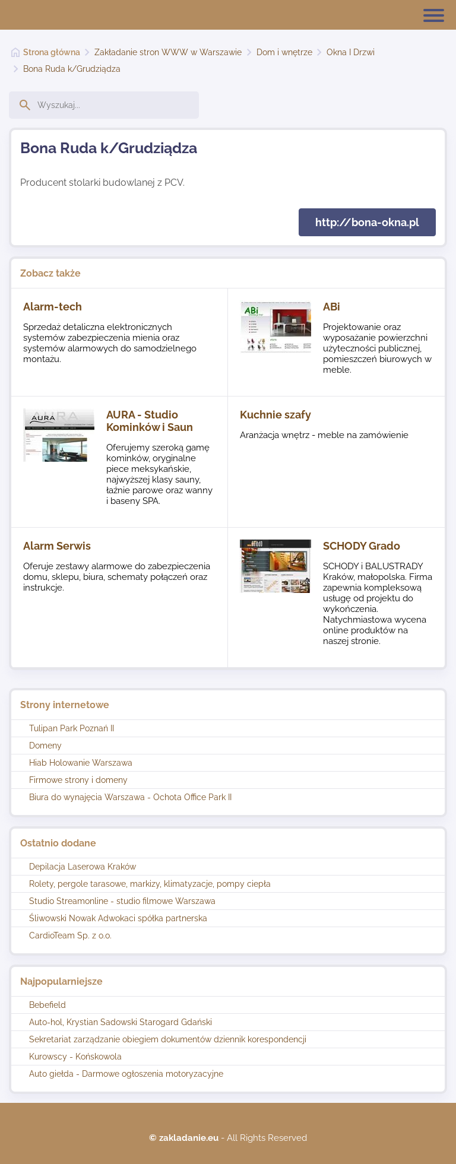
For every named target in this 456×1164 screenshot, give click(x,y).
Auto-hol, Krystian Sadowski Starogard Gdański (120, 1022)
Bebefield (47, 1005)
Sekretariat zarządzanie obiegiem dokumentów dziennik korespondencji (167, 1039)
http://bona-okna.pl (367, 222)
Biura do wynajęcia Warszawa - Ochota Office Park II (130, 797)
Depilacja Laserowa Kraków (82, 866)
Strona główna (51, 52)
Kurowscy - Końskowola (75, 1056)
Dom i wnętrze (284, 52)
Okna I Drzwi (351, 52)
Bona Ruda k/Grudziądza (72, 69)
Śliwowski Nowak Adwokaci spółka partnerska (118, 918)
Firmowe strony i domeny (78, 780)
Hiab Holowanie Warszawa (80, 762)
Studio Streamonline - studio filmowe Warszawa (122, 901)
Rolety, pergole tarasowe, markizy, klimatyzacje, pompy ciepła (150, 884)
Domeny (45, 745)
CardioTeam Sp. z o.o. (70, 935)
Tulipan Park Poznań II (71, 728)
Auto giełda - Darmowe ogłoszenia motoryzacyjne (126, 1074)
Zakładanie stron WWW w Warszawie (168, 52)
